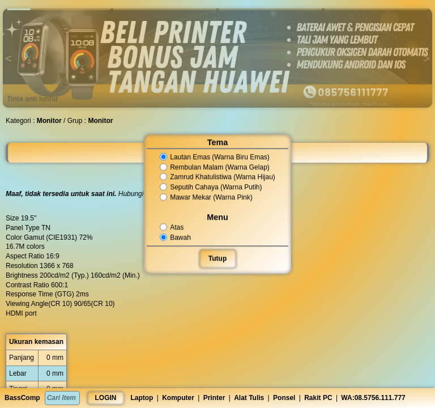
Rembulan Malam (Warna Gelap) (215, 167)
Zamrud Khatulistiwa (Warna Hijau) (218, 177)
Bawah (176, 237)
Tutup (217, 258)
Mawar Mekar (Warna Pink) (206, 197)
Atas (172, 227)
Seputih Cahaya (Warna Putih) (211, 187)
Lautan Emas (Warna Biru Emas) (215, 157)
